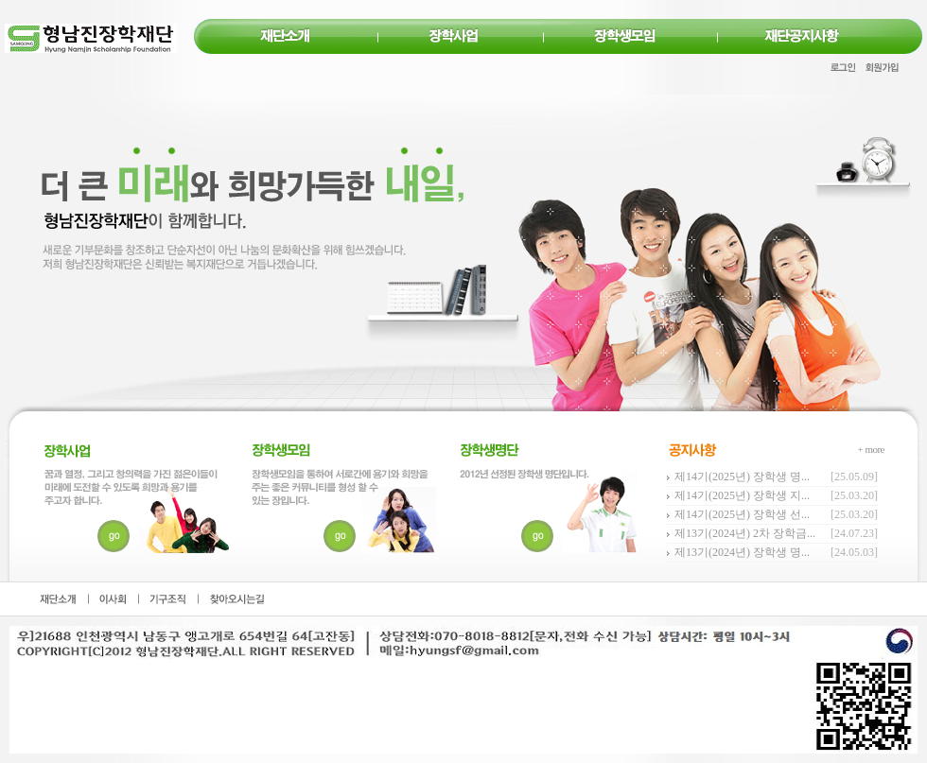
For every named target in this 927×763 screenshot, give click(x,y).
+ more (870, 449)
